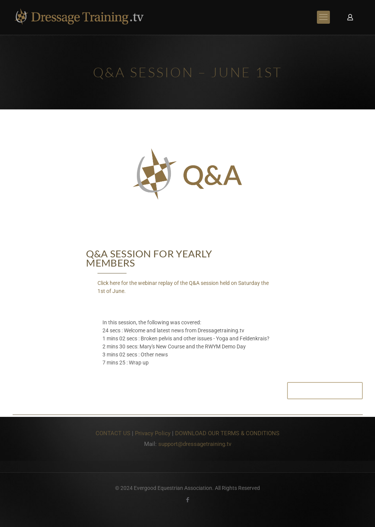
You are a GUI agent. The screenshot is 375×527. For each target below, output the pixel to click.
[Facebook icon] (187, 499)
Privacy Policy (152, 433)
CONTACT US (113, 433)
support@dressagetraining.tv (194, 444)
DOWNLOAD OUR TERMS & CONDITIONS (227, 433)
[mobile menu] (323, 17)
